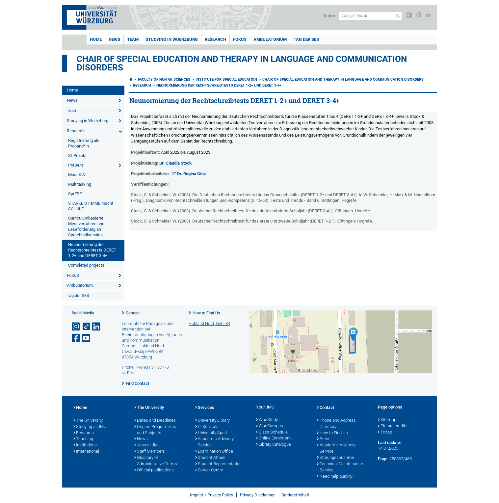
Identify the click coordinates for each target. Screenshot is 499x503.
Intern (329, 15)
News (114, 39)
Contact (133, 313)
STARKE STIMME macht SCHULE (90, 206)
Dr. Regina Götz (191, 173)
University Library (212, 421)
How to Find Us (206, 313)
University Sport (211, 433)
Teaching (83, 439)
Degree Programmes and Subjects (155, 430)
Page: (383, 458)
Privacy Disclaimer (257, 494)
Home (96, 39)
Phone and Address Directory (336, 424)
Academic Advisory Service (214, 442)
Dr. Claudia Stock (175, 163)
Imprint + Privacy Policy (211, 494)
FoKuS (240, 39)
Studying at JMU (90, 427)
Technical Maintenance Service (340, 467)
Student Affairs (210, 458)
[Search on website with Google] (370, 16)
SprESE (75, 193)
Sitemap (387, 420)
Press (323, 439)
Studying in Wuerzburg (171, 39)
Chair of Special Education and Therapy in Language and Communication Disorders (242, 63)
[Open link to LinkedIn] (96, 326)
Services (204, 408)
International (86, 452)
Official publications (154, 470)
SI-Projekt (77, 155)
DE (428, 15)
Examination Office (214, 452)
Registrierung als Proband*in (83, 143)
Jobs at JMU (147, 445)
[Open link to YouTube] (86, 338)
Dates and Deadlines (155, 421)
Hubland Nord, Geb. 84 (209, 323)
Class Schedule (272, 433)
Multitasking (79, 184)
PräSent (75, 165)
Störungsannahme (335, 458)
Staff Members (149, 452)
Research (215, 39)
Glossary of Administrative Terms (155, 461)
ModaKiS (76, 174)
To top (385, 433)
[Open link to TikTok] (86, 326)
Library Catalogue (273, 445)
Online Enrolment (273, 438)
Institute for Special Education (226, 79)
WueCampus (269, 426)
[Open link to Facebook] (76, 338)
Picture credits (392, 426)
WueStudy (267, 420)
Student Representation (218, 464)
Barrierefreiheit (295, 494)
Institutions (85, 445)
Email (132, 372)
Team (133, 39)
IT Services (207, 427)
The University (88, 421)
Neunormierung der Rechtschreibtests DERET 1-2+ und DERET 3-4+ (92, 250)
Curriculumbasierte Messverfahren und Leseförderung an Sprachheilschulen (86, 226)
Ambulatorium (270, 39)
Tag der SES (306, 39)
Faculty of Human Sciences (164, 79)
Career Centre (209, 470)
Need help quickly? (335, 477)
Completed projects (86, 265)
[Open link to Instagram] (76, 326)
